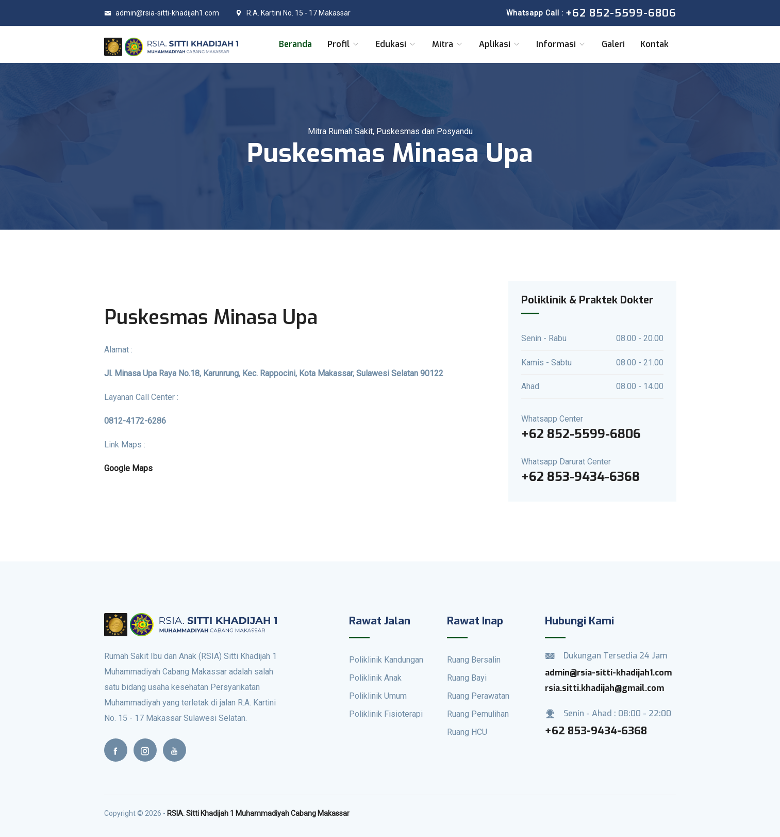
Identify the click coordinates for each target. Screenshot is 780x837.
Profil (343, 44)
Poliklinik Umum (378, 696)
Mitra (447, 44)
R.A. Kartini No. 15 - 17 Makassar (293, 13)
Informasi (561, 44)
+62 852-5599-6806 (581, 434)
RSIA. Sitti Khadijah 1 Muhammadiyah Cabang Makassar (258, 813)
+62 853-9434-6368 (580, 477)
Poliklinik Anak (375, 678)
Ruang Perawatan (478, 696)
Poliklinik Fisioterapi (386, 714)
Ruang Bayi (467, 678)
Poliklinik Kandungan (386, 660)
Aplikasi (500, 44)
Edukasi (396, 44)
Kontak (654, 44)
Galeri (613, 44)
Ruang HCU (467, 732)
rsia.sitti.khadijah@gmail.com (604, 688)
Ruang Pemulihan (478, 714)
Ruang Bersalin (474, 660)
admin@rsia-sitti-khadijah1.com (161, 13)
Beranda (295, 44)
